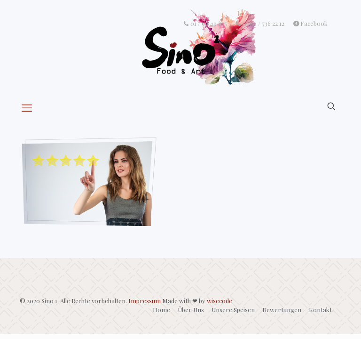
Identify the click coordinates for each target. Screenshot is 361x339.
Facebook (310, 23)
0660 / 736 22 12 (260, 23)
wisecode (219, 301)
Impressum (144, 301)
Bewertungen (281, 310)
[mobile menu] (28, 107)
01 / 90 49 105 (205, 23)
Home (161, 310)
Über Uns (191, 310)
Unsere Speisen (233, 310)
